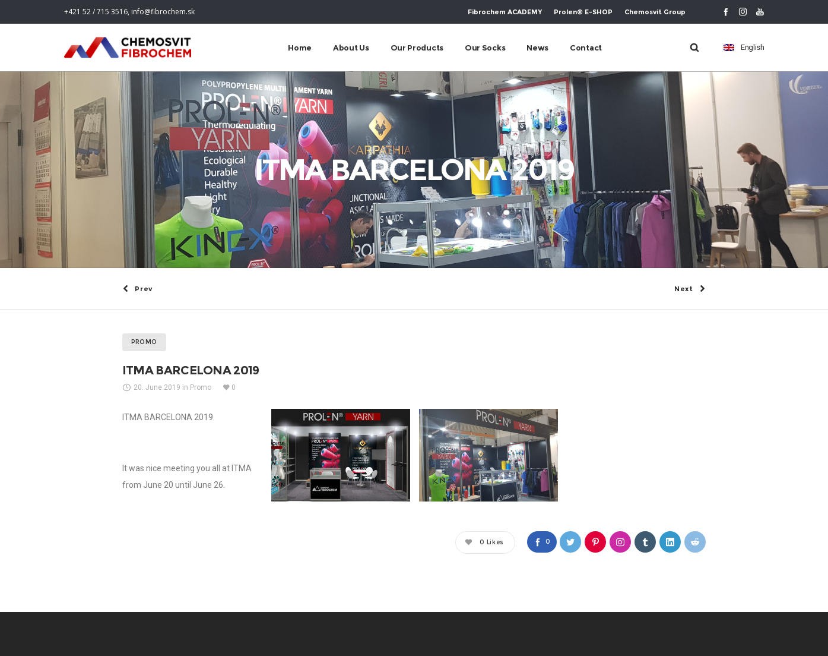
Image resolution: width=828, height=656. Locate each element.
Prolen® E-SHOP (583, 12)
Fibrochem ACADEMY (505, 12)
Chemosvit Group (655, 12)
